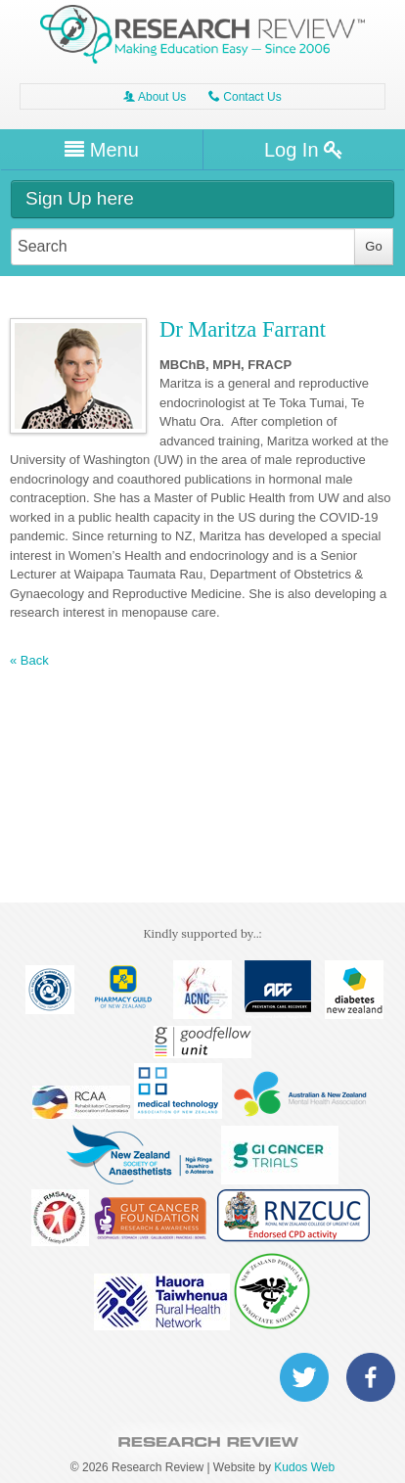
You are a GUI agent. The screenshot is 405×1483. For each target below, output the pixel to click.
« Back (29, 661)
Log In (303, 149)
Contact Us (245, 97)
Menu (102, 149)
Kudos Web (304, 1467)
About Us (154, 97)
